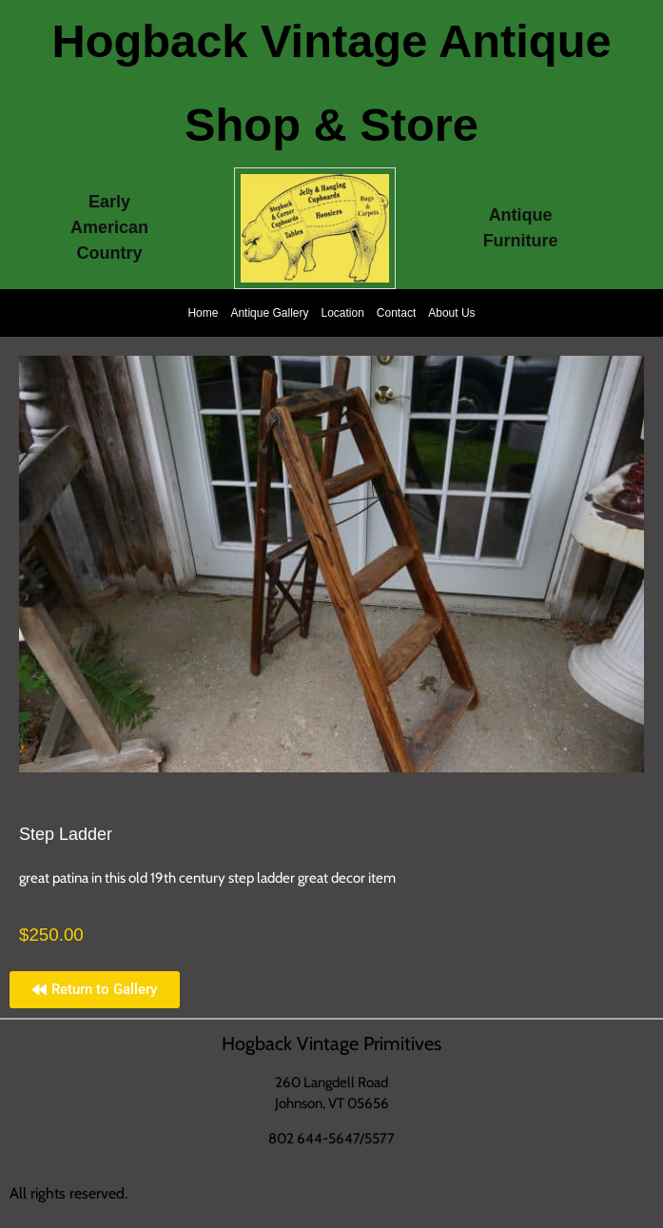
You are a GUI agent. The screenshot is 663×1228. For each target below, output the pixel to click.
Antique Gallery (269, 313)
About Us (451, 313)
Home (202, 313)
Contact (396, 313)
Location (342, 313)
